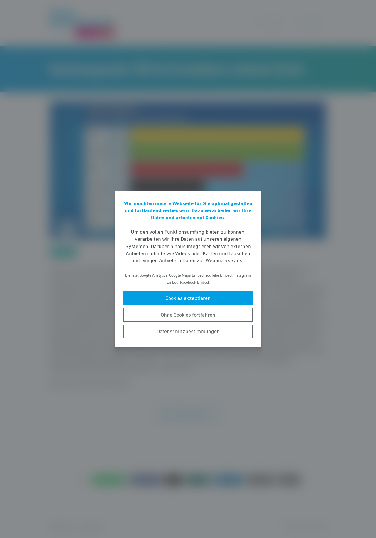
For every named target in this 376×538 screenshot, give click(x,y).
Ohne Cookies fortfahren (188, 315)
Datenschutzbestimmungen (188, 331)
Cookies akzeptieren (188, 298)
